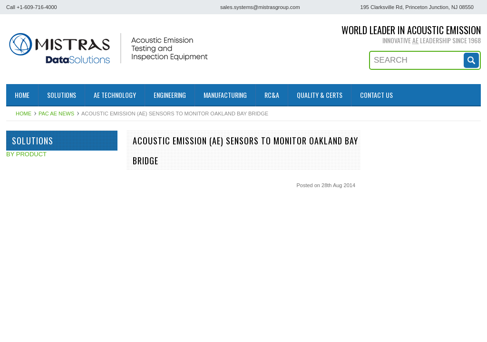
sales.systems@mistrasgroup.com (260, 7)
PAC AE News (56, 113)
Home (23, 113)
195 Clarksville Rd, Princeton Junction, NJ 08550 (417, 7)
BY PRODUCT (26, 154)
